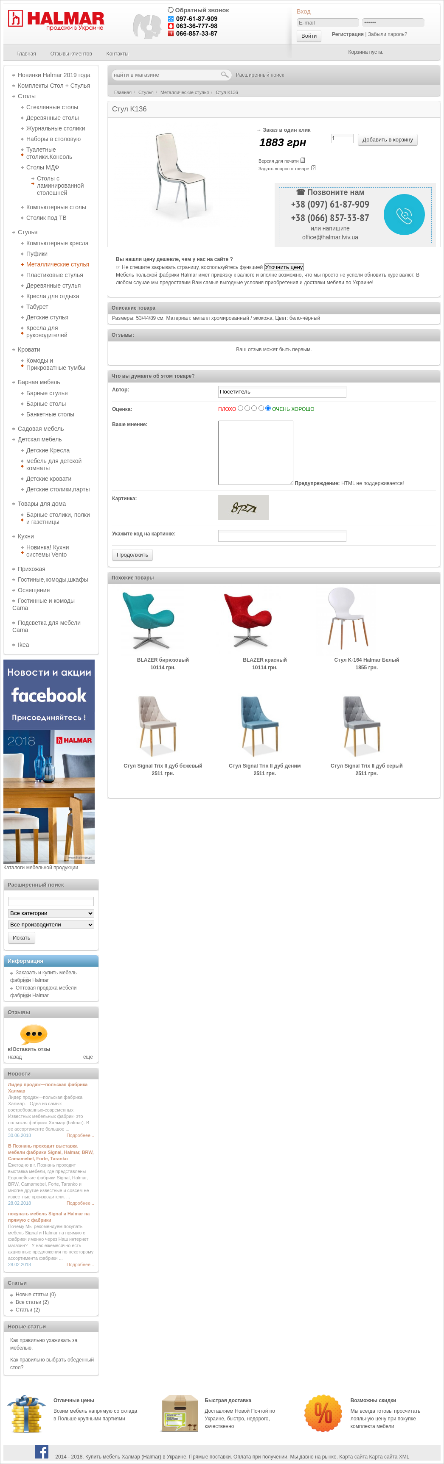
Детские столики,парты (58, 489)
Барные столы (46, 403)
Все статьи (28, 1302)
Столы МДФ (42, 167)
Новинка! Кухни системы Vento (47, 551)
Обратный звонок (202, 10)
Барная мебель (39, 382)
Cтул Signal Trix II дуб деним (265, 779)
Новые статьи (32, 1295)
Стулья (27, 232)
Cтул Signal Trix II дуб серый (367, 779)
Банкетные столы (50, 414)
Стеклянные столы (52, 107)
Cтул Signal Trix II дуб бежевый (163, 779)
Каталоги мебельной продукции (40, 868)
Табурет (37, 306)
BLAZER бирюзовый (163, 673)
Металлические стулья (57, 264)
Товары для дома (42, 503)
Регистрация (348, 34)
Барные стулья (47, 393)
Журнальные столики (55, 128)
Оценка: (122, 409)
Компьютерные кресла (57, 243)
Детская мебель (40, 439)
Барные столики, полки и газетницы (58, 518)
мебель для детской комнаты (53, 464)
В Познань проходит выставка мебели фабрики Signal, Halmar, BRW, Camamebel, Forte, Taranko (51, 1152)
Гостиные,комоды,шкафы (53, 579)
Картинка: (124, 511)
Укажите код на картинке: (144, 546)
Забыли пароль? (387, 34)
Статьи (24, 1310)
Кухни (26, 536)
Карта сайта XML (389, 1457)
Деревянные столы (52, 117)
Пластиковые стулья (54, 275)
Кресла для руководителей (46, 331)
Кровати (29, 349)
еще (88, 1057)
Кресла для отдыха (52, 296)
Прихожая (31, 569)
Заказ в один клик (286, 130)
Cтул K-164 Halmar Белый (366, 673)
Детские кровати (48, 478)
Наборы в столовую (53, 139)
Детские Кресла (48, 450)
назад (15, 1057)
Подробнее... (80, 1135)
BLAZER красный (265, 673)
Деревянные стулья (53, 285)
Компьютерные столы (56, 207)
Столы (27, 96)
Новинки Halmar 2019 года (54, 75)
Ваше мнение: (129, 424)
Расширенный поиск (260, 75)
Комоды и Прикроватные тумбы (55, 364)
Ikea (23, 644)
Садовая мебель (41, 428)
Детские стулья (47, 317)
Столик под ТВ (46, 217)
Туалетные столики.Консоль (49, 153)
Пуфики (37, 253)
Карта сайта (353, 1457)
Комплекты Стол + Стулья (54, 85)
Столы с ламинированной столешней (60, 185)
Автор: (120, 390)
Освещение (34, 590)
